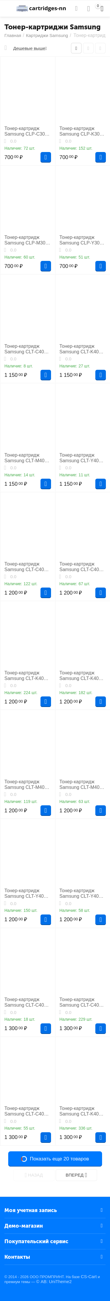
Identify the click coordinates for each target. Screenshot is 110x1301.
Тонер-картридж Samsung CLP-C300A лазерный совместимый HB (27, 131)
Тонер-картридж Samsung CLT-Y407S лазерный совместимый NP (82, 893)
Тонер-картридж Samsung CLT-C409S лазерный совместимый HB (27, 1002)
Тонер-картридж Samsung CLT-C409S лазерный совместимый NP (27, 349)
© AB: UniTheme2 (54, 1281)
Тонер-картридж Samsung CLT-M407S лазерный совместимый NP (82, 784)
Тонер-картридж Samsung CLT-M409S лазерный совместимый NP (27, 458)
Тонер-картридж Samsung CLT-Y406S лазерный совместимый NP (27, 893)
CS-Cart (89, 1276)
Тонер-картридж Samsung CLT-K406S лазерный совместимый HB (82, 1111)
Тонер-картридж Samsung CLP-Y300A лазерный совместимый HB (82, 240)
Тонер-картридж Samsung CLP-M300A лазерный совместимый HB (27, 240)
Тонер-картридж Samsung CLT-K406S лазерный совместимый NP (27, 675)
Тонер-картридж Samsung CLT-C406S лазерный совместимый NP (27, 566)
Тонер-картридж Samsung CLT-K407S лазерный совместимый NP (82, 675)
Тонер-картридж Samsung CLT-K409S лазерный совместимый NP (82, 349)
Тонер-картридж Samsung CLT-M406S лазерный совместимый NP (27, 784)
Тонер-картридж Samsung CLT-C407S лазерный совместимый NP (82, 566)
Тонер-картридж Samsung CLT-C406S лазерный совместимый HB (82, 1002)
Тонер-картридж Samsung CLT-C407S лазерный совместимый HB (27, 1111)
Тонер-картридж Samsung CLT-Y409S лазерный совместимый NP (82, 458)
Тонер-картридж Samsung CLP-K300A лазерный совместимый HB (82, 131)
